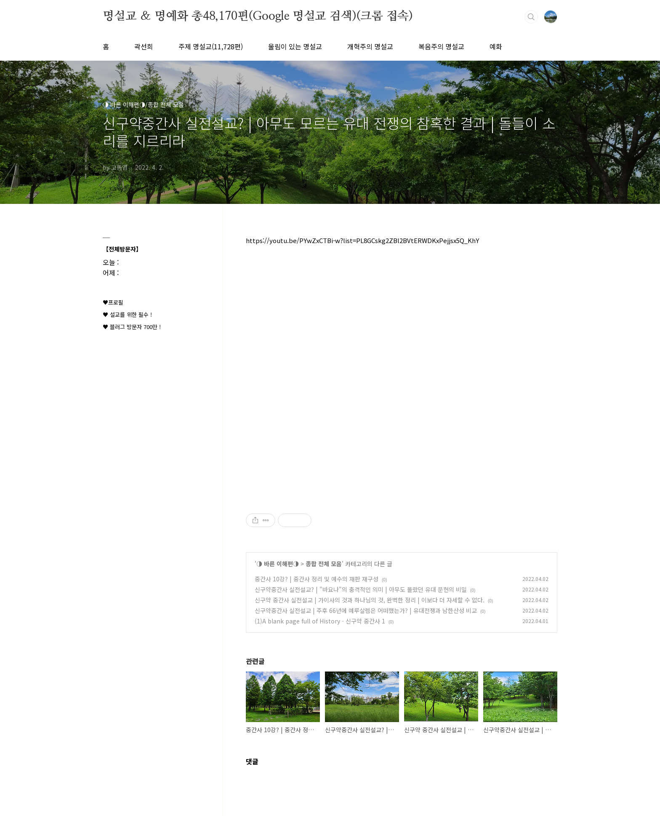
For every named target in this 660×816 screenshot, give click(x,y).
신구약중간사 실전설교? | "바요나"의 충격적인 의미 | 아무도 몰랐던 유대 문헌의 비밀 (361, 589)
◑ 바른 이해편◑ (277, 563)
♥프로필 (113, 302)
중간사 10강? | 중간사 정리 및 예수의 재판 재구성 (316, 579)
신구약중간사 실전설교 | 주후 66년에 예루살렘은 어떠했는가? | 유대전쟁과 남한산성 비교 (366, 610)
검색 (531, 17)
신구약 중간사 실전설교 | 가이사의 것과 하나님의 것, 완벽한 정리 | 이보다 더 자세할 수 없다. (369, 600)
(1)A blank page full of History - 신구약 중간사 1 (320, 621)
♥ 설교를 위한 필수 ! (127, 314)
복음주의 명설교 (441, 46)
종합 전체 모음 (324, 563)
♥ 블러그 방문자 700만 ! (132, 327)
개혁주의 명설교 (370, 46)
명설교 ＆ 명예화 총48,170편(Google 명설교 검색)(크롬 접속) (258, 16)
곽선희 (143, 46)
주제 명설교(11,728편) (210, 46)
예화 (496, 46)
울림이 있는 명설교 (295, 46)
